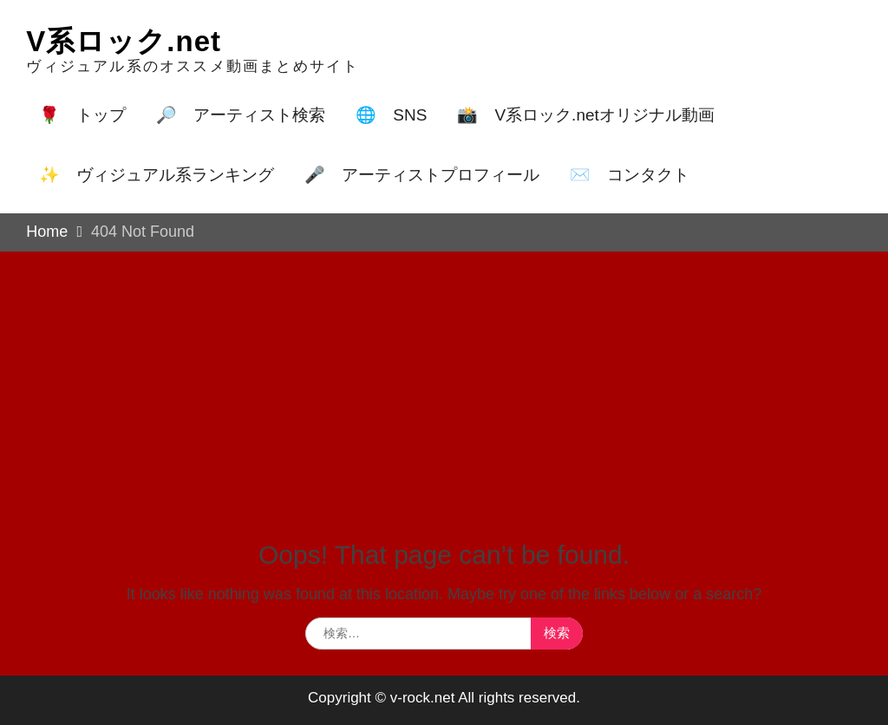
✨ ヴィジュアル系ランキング (156, 175)
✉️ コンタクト (629, 175)
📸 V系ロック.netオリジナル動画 (585, 115)
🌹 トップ (82, 115)
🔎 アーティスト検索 (240, 115)
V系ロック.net (123, 41)
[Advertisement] (444, 381)
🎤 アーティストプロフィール (421, 175)
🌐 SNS (391, 115)
